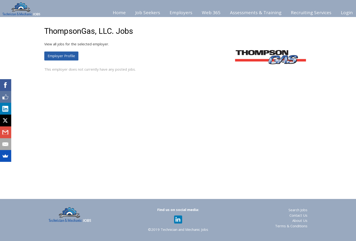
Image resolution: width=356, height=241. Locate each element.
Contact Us (298, 215)
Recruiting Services (311, 12)
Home (119, 12)
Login (347, 12)
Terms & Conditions (291, 226)
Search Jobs (297, 209)
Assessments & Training (255, 12)
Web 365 (211, 12)
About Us (299, 220)
